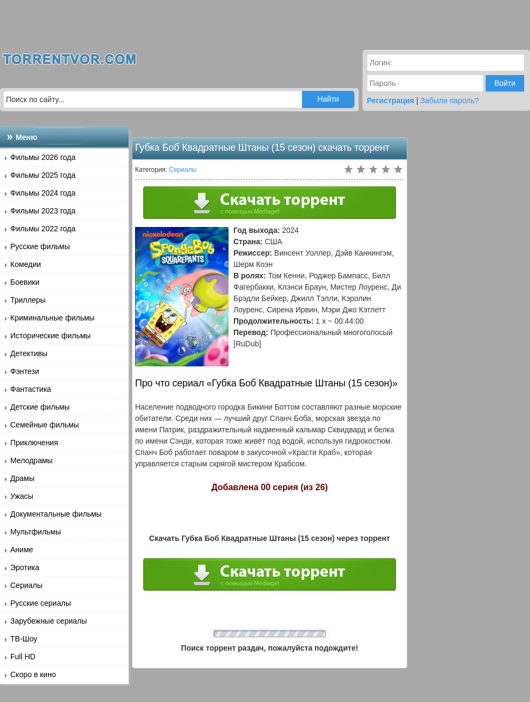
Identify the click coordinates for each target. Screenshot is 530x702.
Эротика (24, 567)
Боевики (24, 282)
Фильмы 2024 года (43, 193)
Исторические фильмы (50, 335)
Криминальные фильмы (52, 317)
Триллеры (27, 300)
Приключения (34, 442)
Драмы (22, 478)
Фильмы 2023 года (43, 210)
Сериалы (26, 585)
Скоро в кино (33, 674)
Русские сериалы (40, 603)
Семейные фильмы (44, 424)
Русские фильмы (40, 246)
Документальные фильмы (56, 514)
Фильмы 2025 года (43, 175)
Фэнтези (24, 371)
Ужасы (21, 496)
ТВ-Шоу (23, 638)
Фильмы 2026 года (43, 157)
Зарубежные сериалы (48, 621)
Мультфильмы (35, 531)
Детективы (29, 353)
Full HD (23, 656)
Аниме (21, 549)
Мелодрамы (31, 460)
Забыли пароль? (449, 100)
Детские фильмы (40, 407)
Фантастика (30, 389)
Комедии (25, 264)
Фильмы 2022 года (43, 228)
